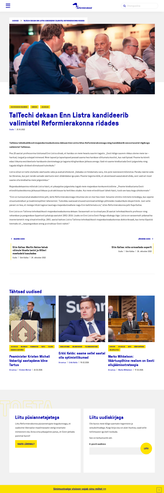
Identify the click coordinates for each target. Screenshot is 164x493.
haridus (34, 107)
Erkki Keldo (73, 362)
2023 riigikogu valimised (19, 107)
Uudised (15, 20)
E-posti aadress (97, 443)
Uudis (11, 129)
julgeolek (45, 107)
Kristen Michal (25, 369)
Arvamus (13, 369)
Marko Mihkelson (125, 369)
